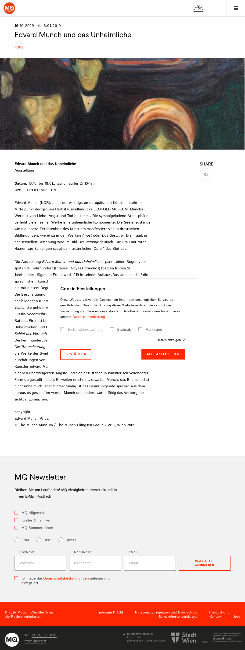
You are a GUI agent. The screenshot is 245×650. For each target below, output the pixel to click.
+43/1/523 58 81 (44, 635)
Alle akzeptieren (163, 354)
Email (133, 552)
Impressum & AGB (109, 612)
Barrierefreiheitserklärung (178, 616)
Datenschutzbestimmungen (66, 578)
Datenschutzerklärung (89, 317)
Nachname (83, 552)
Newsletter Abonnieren (204, 563)
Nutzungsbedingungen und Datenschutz (166, 612)
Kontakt (216, 616)
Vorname (27, 552)
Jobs (237, 616)
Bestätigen (75, 354)
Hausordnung (219, 612)
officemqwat (35, 641)
